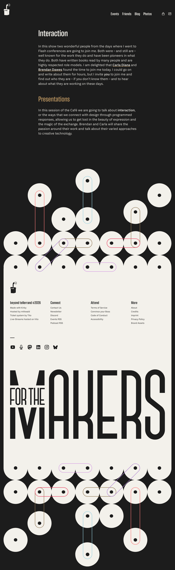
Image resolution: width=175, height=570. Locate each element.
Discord (54, 315)
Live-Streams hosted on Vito (24, 319)
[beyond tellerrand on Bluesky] (55, 347)
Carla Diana (121, 65)
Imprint (134, 315)
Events (115, 14)
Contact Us (55, 307)
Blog (137, 14)
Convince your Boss (100, 311)
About (134, 307)
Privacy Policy (138, 319)
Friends (126, 14)
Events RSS (56, 319)
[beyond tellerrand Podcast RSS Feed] (21, 347)
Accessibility (97, 319)
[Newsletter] (169, 14)
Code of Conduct (99, 315)
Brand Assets (137, 323)
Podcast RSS (56, 323)
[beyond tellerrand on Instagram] (46, 347)
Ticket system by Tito (20, 315)
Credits (134, 311)
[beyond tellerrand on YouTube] (12, 347)
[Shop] (163, 14)
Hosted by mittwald (20, 311)
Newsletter (56, 311)
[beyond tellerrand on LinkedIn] (38, 347)
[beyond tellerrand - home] (7, 10)
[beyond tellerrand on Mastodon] (29, 347)
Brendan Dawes (50, 70)
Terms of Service (99, 307)
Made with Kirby (18, 307)
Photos (147, 14)
